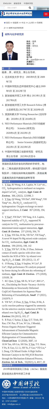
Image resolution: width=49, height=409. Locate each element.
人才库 (31, 23)
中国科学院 (28, 3)
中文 (23, 23)
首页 (8, 23)
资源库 (15, 23)
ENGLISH (7, 3)
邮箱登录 (17, 3)
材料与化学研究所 (16, 28)
